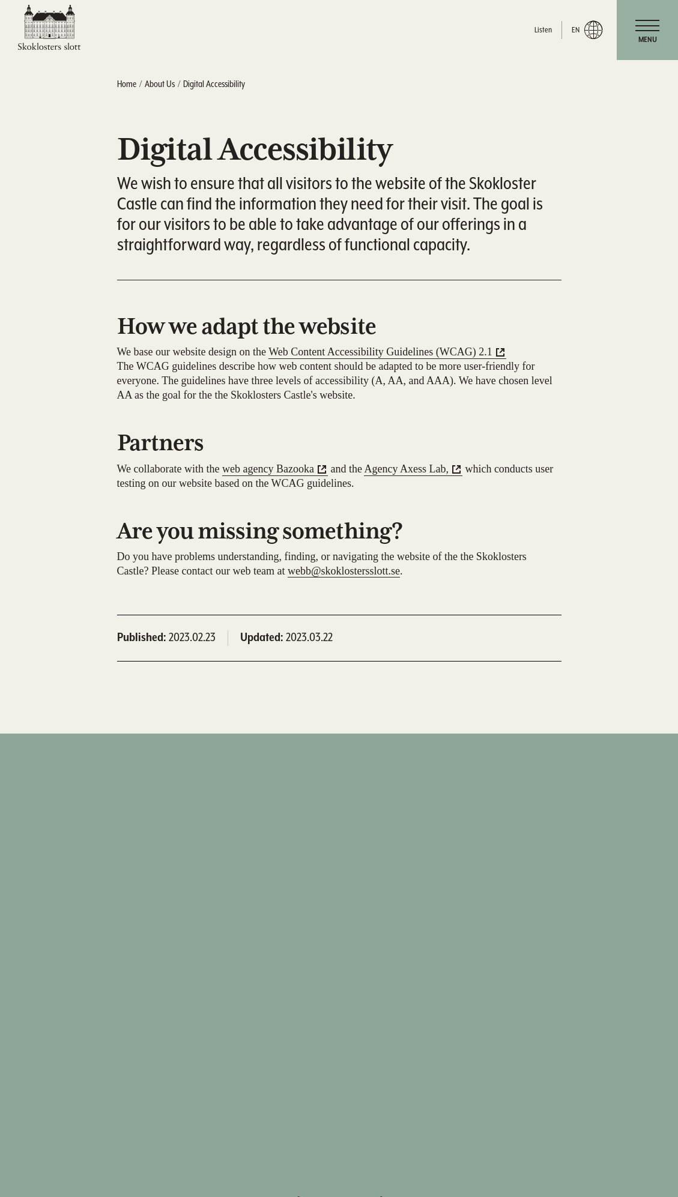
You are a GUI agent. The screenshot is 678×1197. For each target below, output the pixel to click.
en (587, 30)
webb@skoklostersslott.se (344, 571)
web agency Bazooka (268, 469)
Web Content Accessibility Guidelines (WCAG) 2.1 (380, 352)
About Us (160, 84)
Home (126, 84)
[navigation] (647, 30)
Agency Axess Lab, (406, 469)
